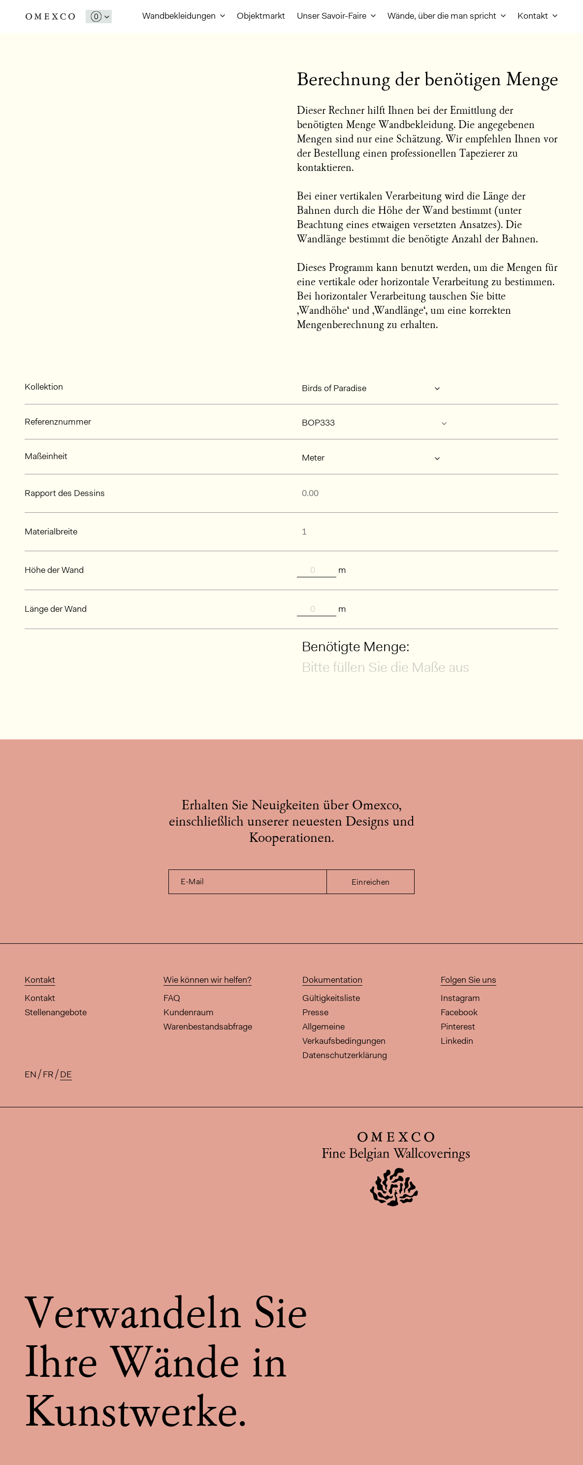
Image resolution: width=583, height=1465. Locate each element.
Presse (315, 1012)
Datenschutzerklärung (344, 1055)
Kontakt (534, 16)
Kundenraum (188, 1012)
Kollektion (44, 387)
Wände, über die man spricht (443, 16)
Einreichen (370, 882)
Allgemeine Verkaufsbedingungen (344, 1034)
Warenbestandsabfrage (207, 1026)
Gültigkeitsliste (331, 998)
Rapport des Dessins (65, 493)
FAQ (171, 998)
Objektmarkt (261, 16)
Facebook (459, 1012)
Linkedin (457, 1041)
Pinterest (458, 1026)
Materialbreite (51, 531)
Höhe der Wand (54, 570)
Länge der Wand (56, 609)
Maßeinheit (46, 456)
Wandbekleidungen (180, 16)
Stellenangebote (56, 1012)
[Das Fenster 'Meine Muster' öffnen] (99, 16)
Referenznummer (58, 422)
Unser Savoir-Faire (332, 16)
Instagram (460, 998)
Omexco (50, 16)
